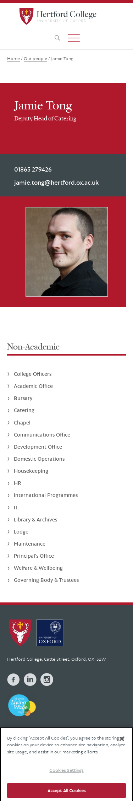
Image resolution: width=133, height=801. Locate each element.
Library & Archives (35, 519)
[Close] (121, 743)
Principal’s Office (34, 556)
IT (16, 507)
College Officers (32, 374)
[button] (74, 38)
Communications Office (42, 435)
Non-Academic (33, 346)
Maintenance (29, 544)
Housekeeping (31, 471)
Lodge (21, 532)
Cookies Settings (66, 774)
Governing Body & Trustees (46, 580)
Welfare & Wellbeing (38, 568)
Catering (24, 410)
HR (17, 483)
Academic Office (33, 386)
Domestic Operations (39, 459)
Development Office (38, 447)
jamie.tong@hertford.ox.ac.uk (56, 182)
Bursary (23, 398)
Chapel (22, 423)
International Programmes (46, 495)
